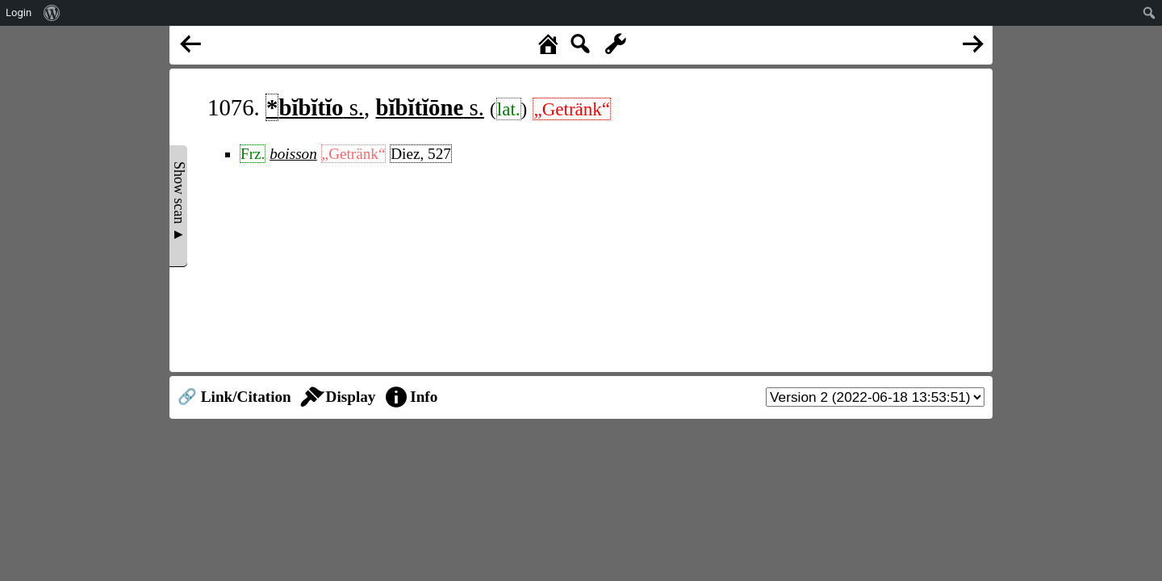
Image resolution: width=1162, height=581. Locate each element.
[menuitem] (52, 13)
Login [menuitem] (18, 12)
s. (314, 107)
